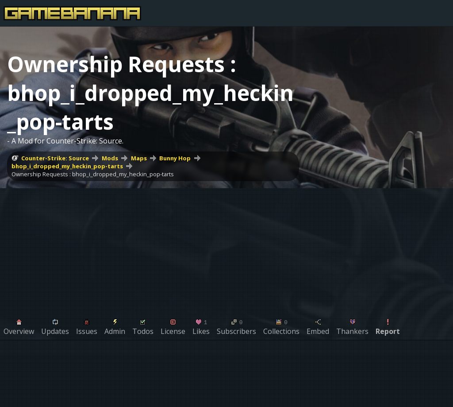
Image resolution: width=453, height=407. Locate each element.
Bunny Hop (175, 158)
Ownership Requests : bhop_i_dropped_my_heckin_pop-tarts (93, 174)
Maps (139, 158)
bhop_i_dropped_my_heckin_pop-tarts (67, 166)
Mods (110, 158)
